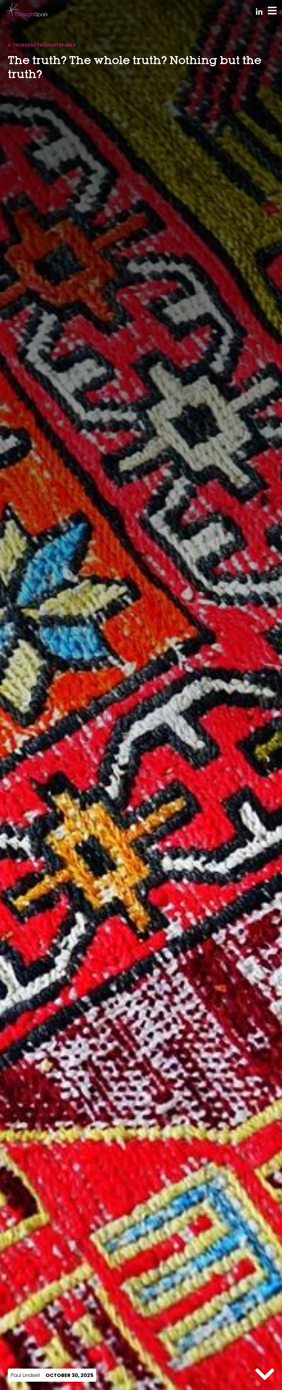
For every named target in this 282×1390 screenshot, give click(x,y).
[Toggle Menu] (272, 10)
